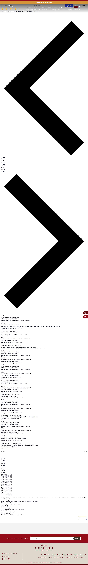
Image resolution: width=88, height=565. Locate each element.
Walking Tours (52, 7)
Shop (76, 7)
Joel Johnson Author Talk (8, 396)
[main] (44, 261)
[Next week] (44, 309)
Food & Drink (61, 10)
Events (43, 7)
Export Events (82, 518)
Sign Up (76, 538)
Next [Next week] (85, 451)
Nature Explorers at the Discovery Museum (13, 438)
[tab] (3, 158)
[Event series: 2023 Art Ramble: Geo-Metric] (30, 339)
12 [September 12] (4, 461)
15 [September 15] (3, 468)
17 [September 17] (4, 472)
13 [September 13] (4, 463)
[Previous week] (44, 156)
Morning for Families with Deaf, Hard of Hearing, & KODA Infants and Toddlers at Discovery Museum (30, 326)
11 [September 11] (4, 458)
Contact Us (76, 10)
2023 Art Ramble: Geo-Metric (9, 319)
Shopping (53, 10)
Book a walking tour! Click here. (44, 2)
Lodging (69, 10)
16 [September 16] (4, 470)
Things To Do (44, 9)
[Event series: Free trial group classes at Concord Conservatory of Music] (20, 345)
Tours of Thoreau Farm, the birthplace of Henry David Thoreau (19, 417)
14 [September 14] (4, 465)
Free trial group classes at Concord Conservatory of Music (18, 347)
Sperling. (60, 562)
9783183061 (5, 556)
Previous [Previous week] (4, 451)
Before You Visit (31, 9)
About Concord (33, 7)
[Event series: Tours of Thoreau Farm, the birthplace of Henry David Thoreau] (20, 415)
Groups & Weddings (65, 7)
